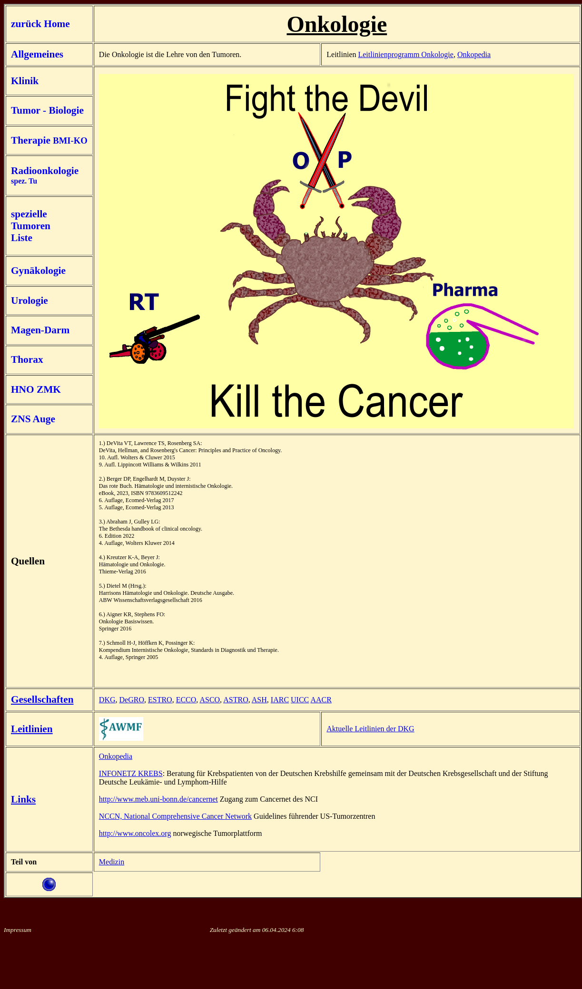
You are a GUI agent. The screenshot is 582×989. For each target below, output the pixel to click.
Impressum (17, 929)
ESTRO (160, 700)
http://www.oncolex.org (135, 833)
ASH (259, 700)
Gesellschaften (42, 699)
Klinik (25, 81)
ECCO (186, 700)
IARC (280, 700)
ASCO (209, 700)
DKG (107, 700)
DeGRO (131, 700)
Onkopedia (474, 54)
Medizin (111, 862)
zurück (27, 23)
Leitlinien (32, 729)
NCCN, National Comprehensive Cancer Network (175, 816)
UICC (300, 700)
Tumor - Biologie (47, 110)
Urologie (29, 300)
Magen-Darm (40, 330)
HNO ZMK (36, 389)
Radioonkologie (45, 170)
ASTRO (235, 700)
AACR (320, 700)
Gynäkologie (38, 270)
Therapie (32, 140)
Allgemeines (37, 54)
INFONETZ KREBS (131, 773)
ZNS (21, 419)
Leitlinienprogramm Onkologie (405, 54)
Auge (44, 419)
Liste (21, 237)
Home (57, 23)
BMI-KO (70, 140)
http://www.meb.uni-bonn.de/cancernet (158, 799)
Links (23, 799)
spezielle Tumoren (30, 220)
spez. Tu (24, 181)
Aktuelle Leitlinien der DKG (370, 729)
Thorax (27, 359)
